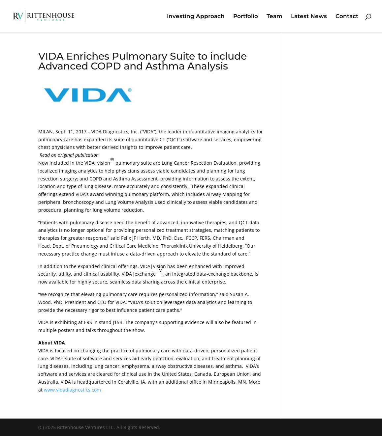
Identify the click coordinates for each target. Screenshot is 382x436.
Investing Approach (196, 16)
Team (274, 16)
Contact (346, 16)
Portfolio (245, 16)
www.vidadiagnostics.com (72, 390)
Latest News (309, 16)
